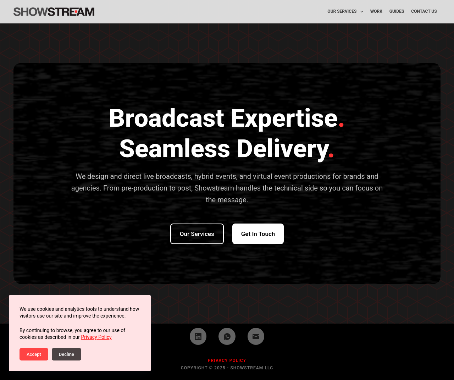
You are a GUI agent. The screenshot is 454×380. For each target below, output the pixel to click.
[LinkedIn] (198, 336)
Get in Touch (258, 233)
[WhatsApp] (227, 336)
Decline (66, 354)
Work (376, 11)
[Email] (256, 336)
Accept (34, 354)
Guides (396, 11)
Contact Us (424, 11)
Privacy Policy (96, 337)
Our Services (346, 11)
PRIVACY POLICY (227, 360)
